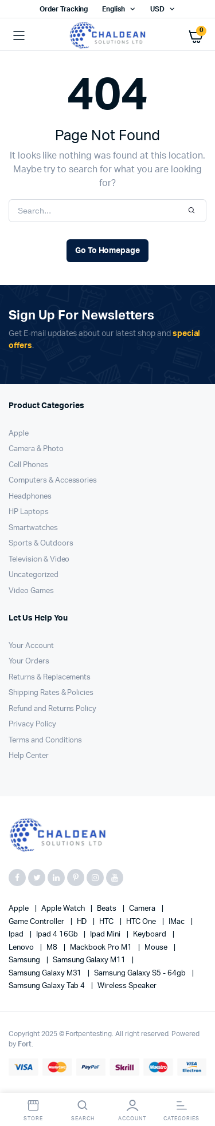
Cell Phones (28, 465)
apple (19, 908)
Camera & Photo (36, 449)
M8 (52, 947)
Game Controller (37, 922)
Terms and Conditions (45, 740)
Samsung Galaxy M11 (90, 960)
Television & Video (39, 559)
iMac (177, 922)
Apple (19, 433)
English (113, 9)
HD (83, 922)
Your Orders (29, 661)
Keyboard (150, 934)
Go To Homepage (107, 251)
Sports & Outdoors (41, 543)
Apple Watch (64, 908)
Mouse (156, 947)
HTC (107, 922)
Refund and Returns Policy (52, 709)
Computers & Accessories (53, 480)
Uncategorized (33, 575)
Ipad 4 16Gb (58, 934)
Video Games (31, 591)
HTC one (142, 922)
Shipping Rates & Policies (51, 693)
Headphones (30, 496)
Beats (107, 908)
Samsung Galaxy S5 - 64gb (140, 973)
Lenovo (22, 947)
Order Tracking (64, 9)
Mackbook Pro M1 (102, 947)
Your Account (31, 646)
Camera (143, 908)
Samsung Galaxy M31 (46, 973)
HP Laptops (29, 512)
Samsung (25, 960)
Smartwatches (33, 528)
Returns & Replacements (50, 677)
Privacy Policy (32, 724)
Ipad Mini (106, 934)
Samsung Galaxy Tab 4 (48, 986)
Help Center (29, 756)
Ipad (17, 934)
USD (157, 9)
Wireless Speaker (127, 986)
